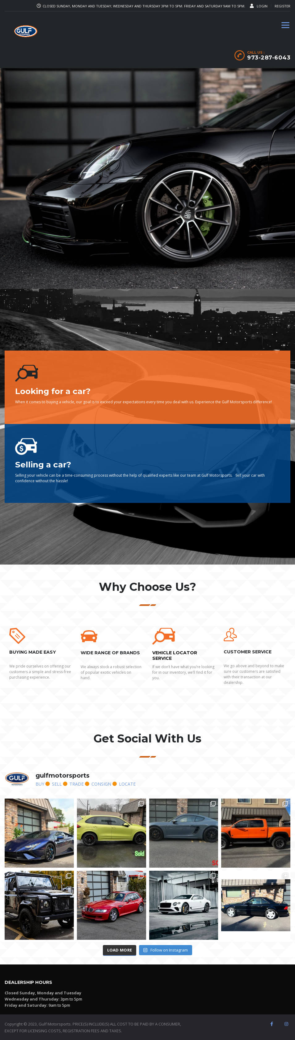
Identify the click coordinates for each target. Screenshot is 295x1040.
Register (282, 6)
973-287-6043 (268, 57)
